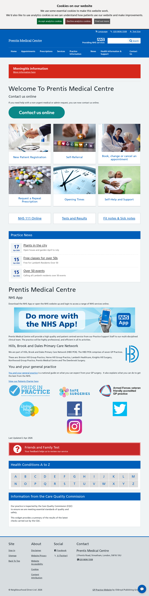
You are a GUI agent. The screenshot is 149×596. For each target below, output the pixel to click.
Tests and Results (74, 218)
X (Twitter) (61, 555)
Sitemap (12, 555)
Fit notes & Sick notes (119, 218)
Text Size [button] (135, 31)
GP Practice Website (102, 589)
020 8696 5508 (118, 31)
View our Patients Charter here (23, 381)
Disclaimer (36, 550)
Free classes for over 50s (40, 258)
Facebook (60, 550)
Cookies (35, 569)
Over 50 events (34, 271)
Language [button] (101, 31)
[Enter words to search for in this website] (118, 41)
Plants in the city (35, 245)
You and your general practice (23, 373)
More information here (24, 72)
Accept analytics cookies (50, 21)
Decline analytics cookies (79, 21)
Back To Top (14, 561)
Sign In (12, 550)
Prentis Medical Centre (25, 40)
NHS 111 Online (30, 218)
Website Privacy (38, 555)
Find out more (102, 21)
